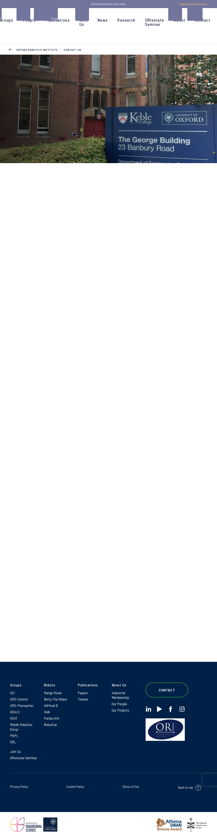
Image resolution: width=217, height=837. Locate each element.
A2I (12, 692)
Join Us (83, 22)
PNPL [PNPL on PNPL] (14, 735)
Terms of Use (130, 786)
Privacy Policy (19, 786)
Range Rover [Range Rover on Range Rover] (53, 692)
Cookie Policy (75, 786)
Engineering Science (193, 4)
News (102, 20)
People (29, 20)
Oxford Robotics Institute (37, 49)
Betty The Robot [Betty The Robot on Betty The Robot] (55, 699)
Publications (58, 20)
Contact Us (72, 49)
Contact (202, 20)
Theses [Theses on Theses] (83, 699)
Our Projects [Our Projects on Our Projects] (120, 710)
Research (126, 20)
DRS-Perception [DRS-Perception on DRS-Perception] (21, 705)
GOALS (14, 711)
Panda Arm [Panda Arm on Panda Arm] (51, 718)
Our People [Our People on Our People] (119, 703)
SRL (13, 742)
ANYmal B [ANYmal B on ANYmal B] (51, 705)
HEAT (14, 718)
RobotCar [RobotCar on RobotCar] (50, 724)
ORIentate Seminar (154, 22)
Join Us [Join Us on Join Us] (15, 751)
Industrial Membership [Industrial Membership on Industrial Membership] (120, 695)
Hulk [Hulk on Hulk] (47, 711)
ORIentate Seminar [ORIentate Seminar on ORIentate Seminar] (23, 757)
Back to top (185, 787)
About (179, 20)
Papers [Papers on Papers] (83, 692)
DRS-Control (19, 699)
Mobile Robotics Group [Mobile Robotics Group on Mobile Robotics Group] (21, 727)
